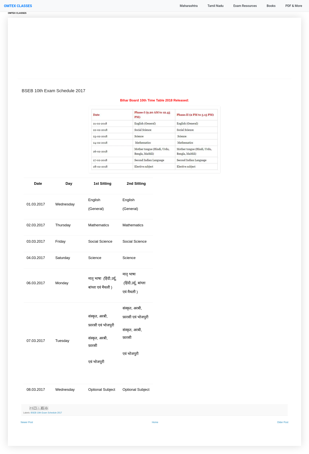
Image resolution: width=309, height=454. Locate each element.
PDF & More (293, 6)
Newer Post (27, 422)
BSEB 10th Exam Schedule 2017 (46, 412)
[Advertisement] (154, 49)
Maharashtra (189, 6)
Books (271, 6)
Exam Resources (245, 6)
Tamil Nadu (215, 6)
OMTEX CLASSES (18, 6)
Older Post (282, 422)
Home (155, 422)
